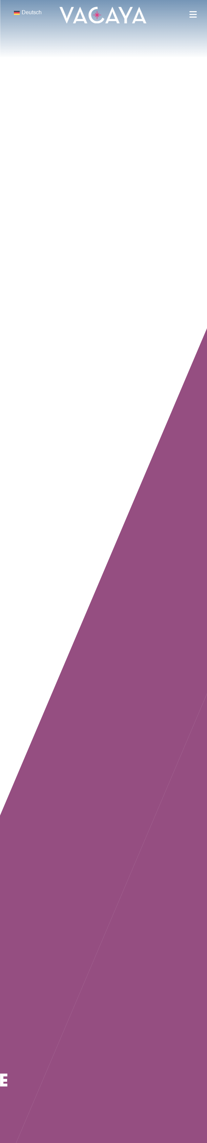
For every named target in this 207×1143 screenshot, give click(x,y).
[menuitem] (52, 12)
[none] (52, 12)
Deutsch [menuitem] (32, 13)
